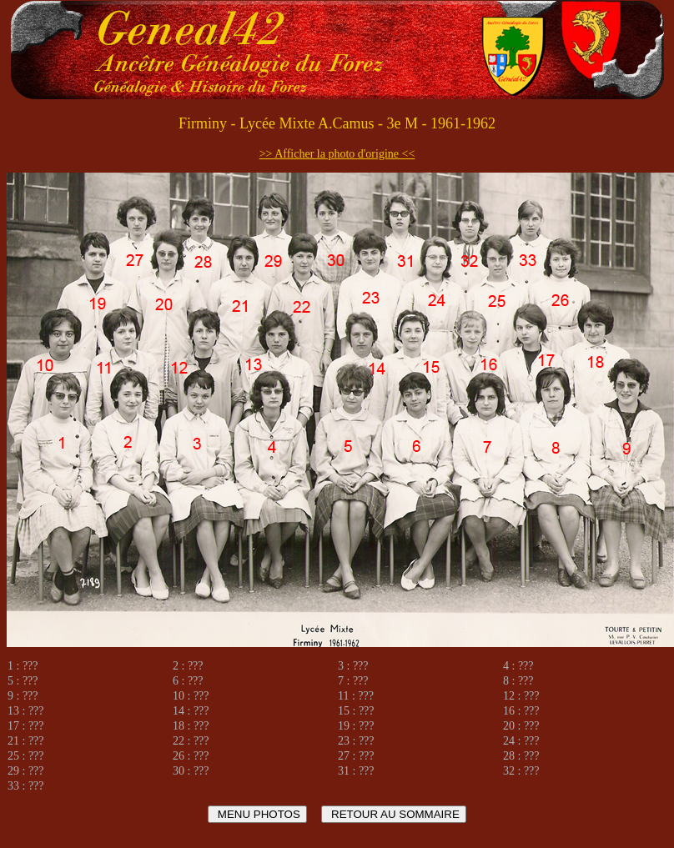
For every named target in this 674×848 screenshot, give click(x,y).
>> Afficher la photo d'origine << (337, 154)
